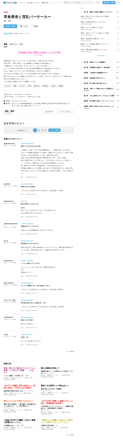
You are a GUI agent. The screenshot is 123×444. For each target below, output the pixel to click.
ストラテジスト (29, 391)
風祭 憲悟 (7, 21)
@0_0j (6, 241)
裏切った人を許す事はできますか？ (18, 401)
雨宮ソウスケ (45, 410)
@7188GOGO (8, 317)
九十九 (6, 334)
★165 (42, 427)
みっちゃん (50, 373)
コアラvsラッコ (9, 408)
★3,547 (43, 375)
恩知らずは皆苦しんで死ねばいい (55, 386)
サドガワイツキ (46, 390)
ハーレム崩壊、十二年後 (12, 375)
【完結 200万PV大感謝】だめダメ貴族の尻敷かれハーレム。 (19, 421)
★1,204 (6, 378)
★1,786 (43, 412)
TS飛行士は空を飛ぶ (47, 425)
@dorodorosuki (9, 143)
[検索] (65, 2)
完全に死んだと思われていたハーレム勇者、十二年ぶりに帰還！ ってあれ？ (19, 370)
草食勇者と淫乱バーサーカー (27, 17)
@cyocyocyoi (8, 260)
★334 (5, 393)
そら (57, 425)
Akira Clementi (9, 283)
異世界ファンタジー (16, 378)
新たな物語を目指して (50, 368)
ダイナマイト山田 (9, 300)
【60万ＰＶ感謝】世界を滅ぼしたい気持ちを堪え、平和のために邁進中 (19, 387)
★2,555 (6, 410)
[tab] (6, 45)
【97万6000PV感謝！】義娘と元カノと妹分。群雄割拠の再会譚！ (57, 402)
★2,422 (43, 393)
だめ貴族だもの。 (9, 425)
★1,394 (6, 427)
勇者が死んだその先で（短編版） (52, 389)
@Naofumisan (8, 201)
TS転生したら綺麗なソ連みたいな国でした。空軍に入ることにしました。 (57, 421)
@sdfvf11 (7, 184)
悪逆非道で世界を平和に (12, 391)
